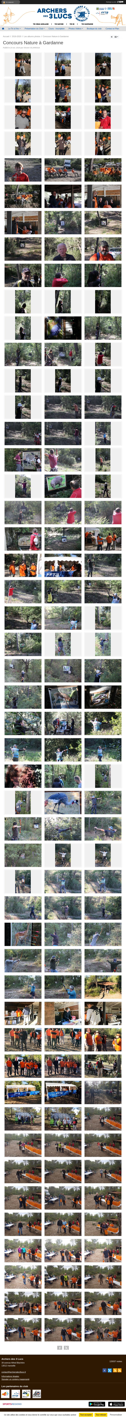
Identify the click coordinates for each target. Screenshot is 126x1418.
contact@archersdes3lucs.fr (13, 1372)
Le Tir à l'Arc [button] (13, 29)
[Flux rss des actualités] (115, 1370)
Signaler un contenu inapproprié (15, 1379)
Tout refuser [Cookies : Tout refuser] (101, 1415)
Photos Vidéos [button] (75, 29)
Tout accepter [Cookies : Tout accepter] (86, 1415)
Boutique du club (94, 29)
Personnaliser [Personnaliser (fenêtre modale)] (116, 1415)
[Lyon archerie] (36, 1394)
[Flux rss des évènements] (119, 1370)
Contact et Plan (112, 29)
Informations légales (10, 1376)
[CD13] (26, 1394)
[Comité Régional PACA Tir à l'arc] (5, 1394)
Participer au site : (114, 2)
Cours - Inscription (57, 29)
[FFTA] (15, 1394)
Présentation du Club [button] (34, 29)
